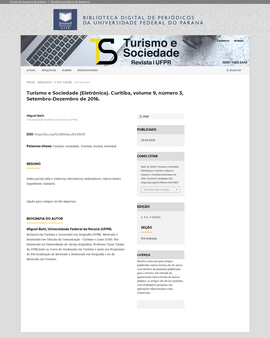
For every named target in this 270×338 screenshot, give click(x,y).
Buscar (233, 70)
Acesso (239, 40)
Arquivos (49, 70)
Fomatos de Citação (156, 189)
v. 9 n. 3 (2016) (63, 82)
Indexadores (88, 70)
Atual (31, 70)
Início (31, 82)
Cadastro (223, 40)
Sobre (67, 70)
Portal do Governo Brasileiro (28, 2)
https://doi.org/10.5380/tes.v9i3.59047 (59, 134)
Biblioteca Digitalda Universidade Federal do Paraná (143, 20)
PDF (145, 116)
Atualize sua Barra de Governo (70, 2)
